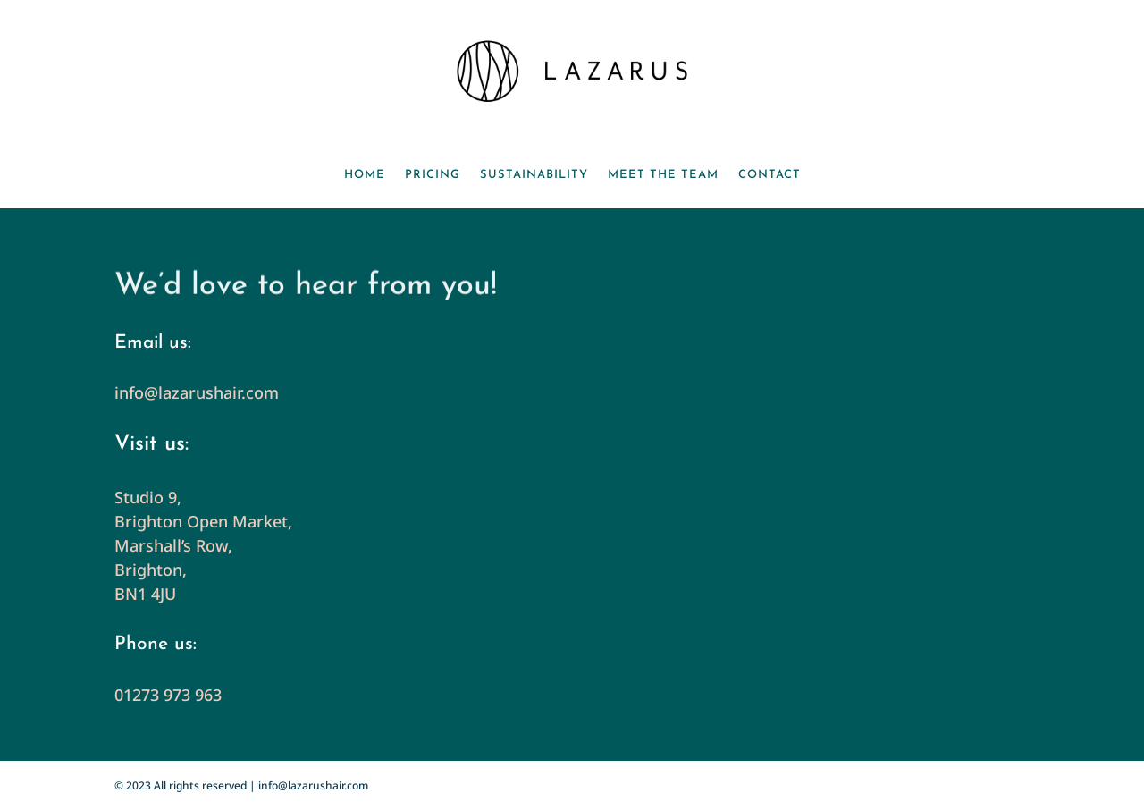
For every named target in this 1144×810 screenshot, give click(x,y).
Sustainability (534, 175)
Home (364, 175)
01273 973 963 (168, 694)
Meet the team (663, 175)
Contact (769, 175)
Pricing (432, 175)
